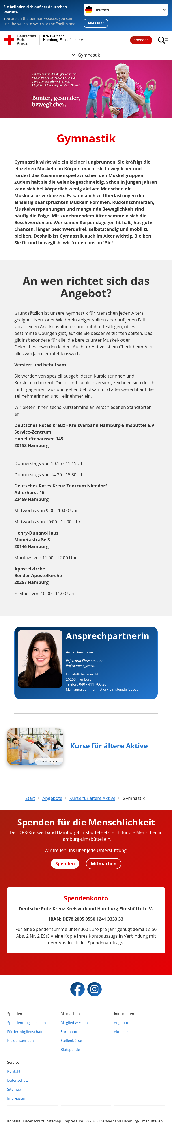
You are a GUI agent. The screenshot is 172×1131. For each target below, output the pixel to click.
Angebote (122, 1022)
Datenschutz (18, 1080)
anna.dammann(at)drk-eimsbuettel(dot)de (106, 689)
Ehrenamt (69, 1031)
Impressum (16, 1098)
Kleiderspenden (20, 1040)
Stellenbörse (71, 1040)
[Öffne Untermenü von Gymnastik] (86, 54)
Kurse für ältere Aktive (109, 745)
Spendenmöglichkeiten (26, 1022)
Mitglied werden (74, 1022)
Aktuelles (121, 1031)
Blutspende (70, 1049)
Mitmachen (103, 863)
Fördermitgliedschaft (25, 1031)
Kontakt (13, 1071)
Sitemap (14, 1089)
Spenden (141, 39)
